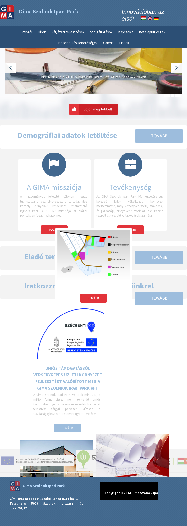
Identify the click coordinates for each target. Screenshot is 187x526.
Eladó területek (50, 257)
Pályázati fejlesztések (67, 32)
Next (176, 68)
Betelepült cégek (152, 32)
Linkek (124, 43)
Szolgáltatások (101, 32)
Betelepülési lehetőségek (78, 43)
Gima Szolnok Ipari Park (37, 485)
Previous (10, 68)
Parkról (27, 32)
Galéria (108, 43)
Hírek (42, 32)
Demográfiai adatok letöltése (67, 135)
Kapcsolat (125, 32)
